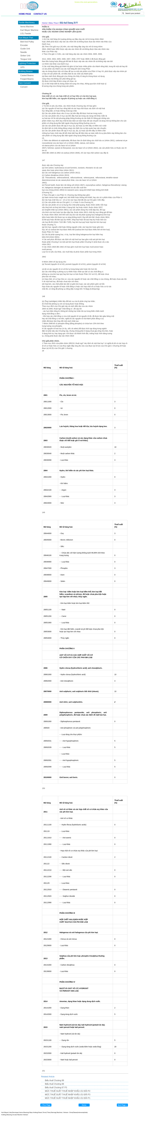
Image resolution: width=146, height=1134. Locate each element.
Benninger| (15, 1112)
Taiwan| (75, 1112)
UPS (22, 67)
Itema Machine (27, 26)
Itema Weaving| (24, 1112)
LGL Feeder (25, 33)
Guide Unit (25, 49)
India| (86, 1112)
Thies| (49, 1112)
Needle (23, 52)
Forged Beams (27, 79)
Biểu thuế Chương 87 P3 (56, 1087)
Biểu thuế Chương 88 (54, 1084)
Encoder (24, 45)
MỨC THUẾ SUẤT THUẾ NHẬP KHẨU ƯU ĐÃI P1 (67, 1098)
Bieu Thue (53, 23)
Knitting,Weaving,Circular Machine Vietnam (14, 1114)
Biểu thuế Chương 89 (54, 1080)
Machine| (59, 1112)
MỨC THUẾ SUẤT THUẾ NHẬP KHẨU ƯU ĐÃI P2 (67, 1091)
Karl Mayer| (4, 1112)
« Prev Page (46, 1105)
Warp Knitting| (33, 1112)
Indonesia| (81, 1112)
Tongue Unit (25, 59)
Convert (23, 87)
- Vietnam (65, 1112)
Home (44, 23)
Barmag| (53, 1112)
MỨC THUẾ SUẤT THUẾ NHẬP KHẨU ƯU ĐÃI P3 (67, 1094)
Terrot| (44, 1112)
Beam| (40, 1112)
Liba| (10, 1112)
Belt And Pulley (27, 42)
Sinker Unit (25, 56)
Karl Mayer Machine (29, 30)
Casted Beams (27, 75)
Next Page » (122, 1105)
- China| (70, 1112)
